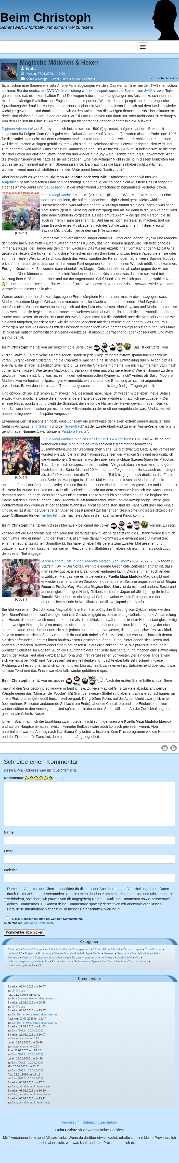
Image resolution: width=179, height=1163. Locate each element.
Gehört (97, 953)
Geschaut (88, 79)
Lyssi (120, 957)
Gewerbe (13, 957)
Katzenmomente (93, 957)
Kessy (110, 957)
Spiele (95, 961)
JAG (147, 91)
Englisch (30, 953)
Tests (131, 961)
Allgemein (14, 949)
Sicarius (30, 68)
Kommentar (14, 778)
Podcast (66, 961)
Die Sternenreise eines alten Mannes (34, 1014)
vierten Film (50, 515)
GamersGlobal (63, 953)
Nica (46, 961)
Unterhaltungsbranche (21, 965)
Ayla (58, 949)
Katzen (76, 957)
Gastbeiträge (82, 953)
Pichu (55, 961)
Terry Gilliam (39, 426)
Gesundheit (151, 953)
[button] (164, 748)
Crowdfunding (153, 949)
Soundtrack (74, 426)
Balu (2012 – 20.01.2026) (27, 1030)
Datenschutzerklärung (99, 1122)
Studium (121, 961)
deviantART (15, 953)
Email (8, 851)
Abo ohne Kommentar (38, 922)
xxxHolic (125, 149)
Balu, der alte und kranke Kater (30, 1086)
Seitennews (81, 961)
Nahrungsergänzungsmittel (24, 961)
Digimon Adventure (17, 129)
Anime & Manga (36, 79)
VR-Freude (18, 990)
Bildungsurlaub (80, 949)
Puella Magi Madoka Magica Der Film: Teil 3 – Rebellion (85, 439)
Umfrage (142, 961)
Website (10, 870)
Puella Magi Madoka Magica (63, 195)
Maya (128, 957)
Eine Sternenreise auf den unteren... (34, 998)
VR (40, 965)
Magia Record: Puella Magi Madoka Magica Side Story (84, 561)
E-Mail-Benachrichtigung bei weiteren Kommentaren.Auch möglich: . (43, 920)
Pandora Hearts (73, 431)
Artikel (49, 949)
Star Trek (107, 961)
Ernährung (44, 953)
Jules (66, 957)
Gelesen (109, 953)
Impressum (71, 1122)
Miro (137, 957)
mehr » (59, 778)
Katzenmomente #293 (25, 1038)
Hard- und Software (34, 957)
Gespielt (137, 953)
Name (9, 832)
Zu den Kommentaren (164, 78)
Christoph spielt (132, 949)
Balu (66, 949)
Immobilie (54, 957)
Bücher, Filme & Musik (64, 79)
